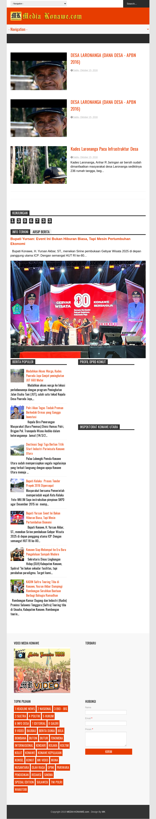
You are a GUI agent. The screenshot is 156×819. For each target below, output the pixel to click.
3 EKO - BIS (60, 709)
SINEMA (48, 775)
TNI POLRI (56, 782)
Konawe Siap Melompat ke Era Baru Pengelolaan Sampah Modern (46, 551)
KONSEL (19, 760)
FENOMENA (57, 738)
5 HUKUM (48, 716)
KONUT (30, 760)
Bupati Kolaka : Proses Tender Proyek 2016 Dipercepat (43, 483)
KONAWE (30, 753)
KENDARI (41, 745)
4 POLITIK (34, 716)
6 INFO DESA (22, 723)
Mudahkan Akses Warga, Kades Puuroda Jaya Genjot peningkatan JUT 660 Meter (45, 375)
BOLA (60, 731)
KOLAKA (53, 745)
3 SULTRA (20, 716)
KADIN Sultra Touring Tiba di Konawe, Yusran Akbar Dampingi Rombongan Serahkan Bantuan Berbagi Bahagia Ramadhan (44, 589)
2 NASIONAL (44, 709)
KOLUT (18, 753)
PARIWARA (63, 767)
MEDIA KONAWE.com (78, 812)
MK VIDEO (42, 760)
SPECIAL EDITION (24, 782)
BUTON (33, 738)
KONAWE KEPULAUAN (50, 753)
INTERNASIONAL (24, 745)
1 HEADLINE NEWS (25, 709)
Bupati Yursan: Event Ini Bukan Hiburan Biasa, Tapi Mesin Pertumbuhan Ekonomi (43, 517)
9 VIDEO (19, 731)
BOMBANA (20, 738)
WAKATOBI (21, 789)
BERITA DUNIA (47, 731)
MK (103, 812)
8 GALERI (53, 723)
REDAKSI (36, 775)
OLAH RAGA (38, 767)
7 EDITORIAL (39, 723)
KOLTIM (64, 745)
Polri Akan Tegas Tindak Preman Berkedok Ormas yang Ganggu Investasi (44, 412)
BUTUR (44, 738)
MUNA (54, 760)
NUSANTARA (22, 767)
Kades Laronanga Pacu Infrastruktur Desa (104, 148)
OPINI (51, 767)
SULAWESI (42, 782)
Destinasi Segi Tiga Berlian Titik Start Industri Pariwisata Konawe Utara (45, 449)
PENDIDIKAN (22, 775)
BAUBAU (31, 731)
